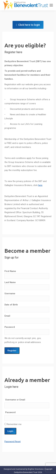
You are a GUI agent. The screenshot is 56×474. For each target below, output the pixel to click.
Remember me (13, 423)
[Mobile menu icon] (51, 5)
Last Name (10, 282)
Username (9, 293)
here (40, 185)
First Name (10, 271)
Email (7, 316)
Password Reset (12, 441)
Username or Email (15, 399)
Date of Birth (11, 304)
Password (9, 327)
